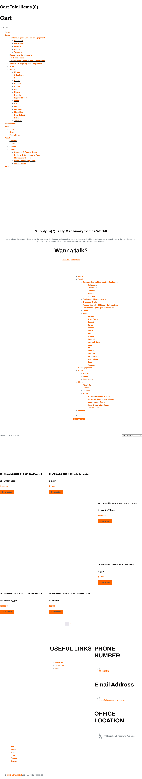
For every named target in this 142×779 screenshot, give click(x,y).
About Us (13, 140)
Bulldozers (18, 40)
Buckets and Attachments (20, 54)
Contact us (7, 492)
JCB (15, 103)
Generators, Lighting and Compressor (25, 63)
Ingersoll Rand (20, 97)
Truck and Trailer (16, 57)
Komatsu (18, 109)
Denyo (17, 80)
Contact (14, 760)
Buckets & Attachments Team (27, 154)
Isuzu (16, 100)
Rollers (17, 49)
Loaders (17, 46)
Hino (16, 89)
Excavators (19, 43)
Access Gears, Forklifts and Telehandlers (27, 60)
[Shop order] (132, 435)
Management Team (22, 157)
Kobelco (17, 106)
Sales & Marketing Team (24, 160)
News (7, 126)
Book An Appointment (71, 260)
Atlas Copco (19, 74)
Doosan (17, 83)
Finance (12, 146)
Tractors (18, 52)
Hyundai (17, 94)
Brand (12, 69)
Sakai (16, 117)
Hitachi (17, 92)
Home (7, 32)
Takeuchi (18, 120)
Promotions (14, 134)
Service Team (20, 163)
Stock (7, 34)
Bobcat (17, 77)
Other (11, 66)
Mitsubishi (18, 112)
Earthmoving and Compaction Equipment (27, 37)
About (7, 137)
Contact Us (59, 665)
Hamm (17, 86)
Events (12, 129)
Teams (12, 149)
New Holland (19, 114)
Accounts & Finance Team (25, 152)
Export (12, 143)
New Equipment (11, 123)
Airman (17, 72)
